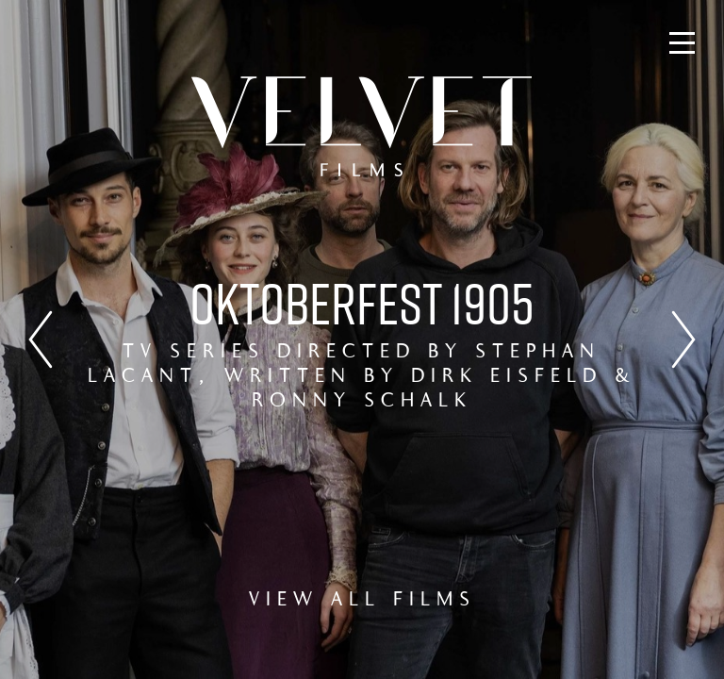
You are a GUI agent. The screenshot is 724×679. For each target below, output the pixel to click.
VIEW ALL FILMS (362, 600)
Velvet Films (362, 126)
